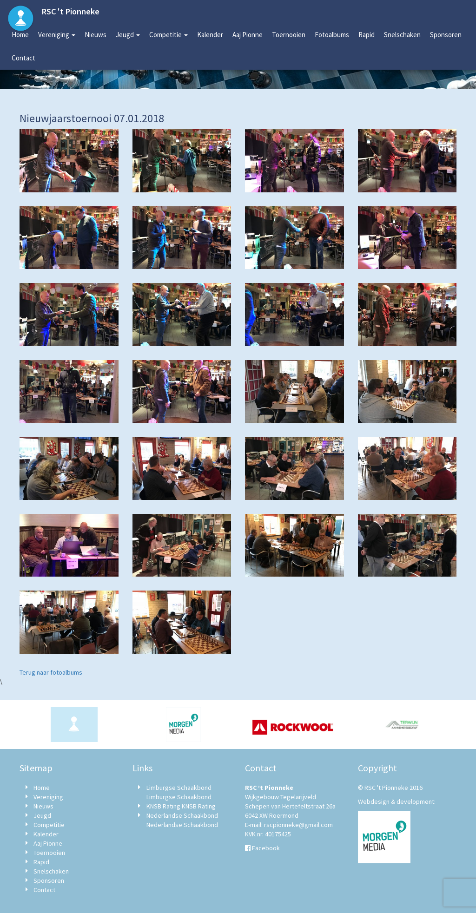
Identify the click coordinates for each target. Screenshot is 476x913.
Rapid (366, 34)
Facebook (266, 848)
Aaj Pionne (247, 34)
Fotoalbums (332, 34)
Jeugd (128, 34)
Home (20, 34)
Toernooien (288, 34)
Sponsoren (446, 34)
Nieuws (95, 34)
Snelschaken (402, 34)
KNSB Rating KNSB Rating (181, 806)
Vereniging (56, 34)
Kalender (210, 34)
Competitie (168, 34)
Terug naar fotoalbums (51, 672)
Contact (23, 57)
